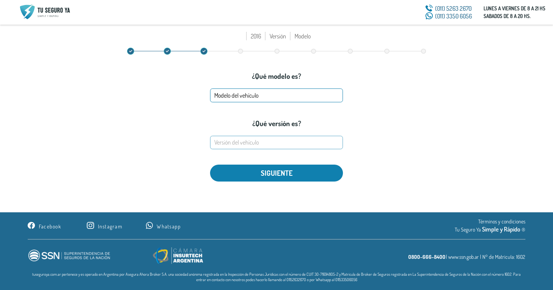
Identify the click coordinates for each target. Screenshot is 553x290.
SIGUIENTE (277, 172)
